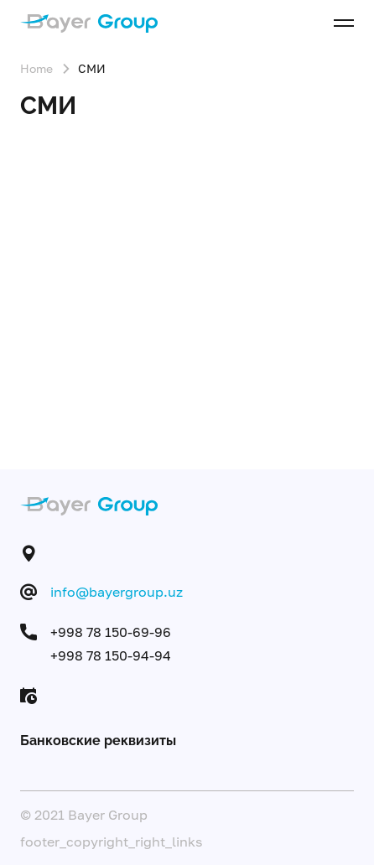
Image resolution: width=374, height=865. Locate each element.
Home (36, 68)
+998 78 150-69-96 (110, 632)
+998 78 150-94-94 (110, 655)
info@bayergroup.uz (116, 591)
